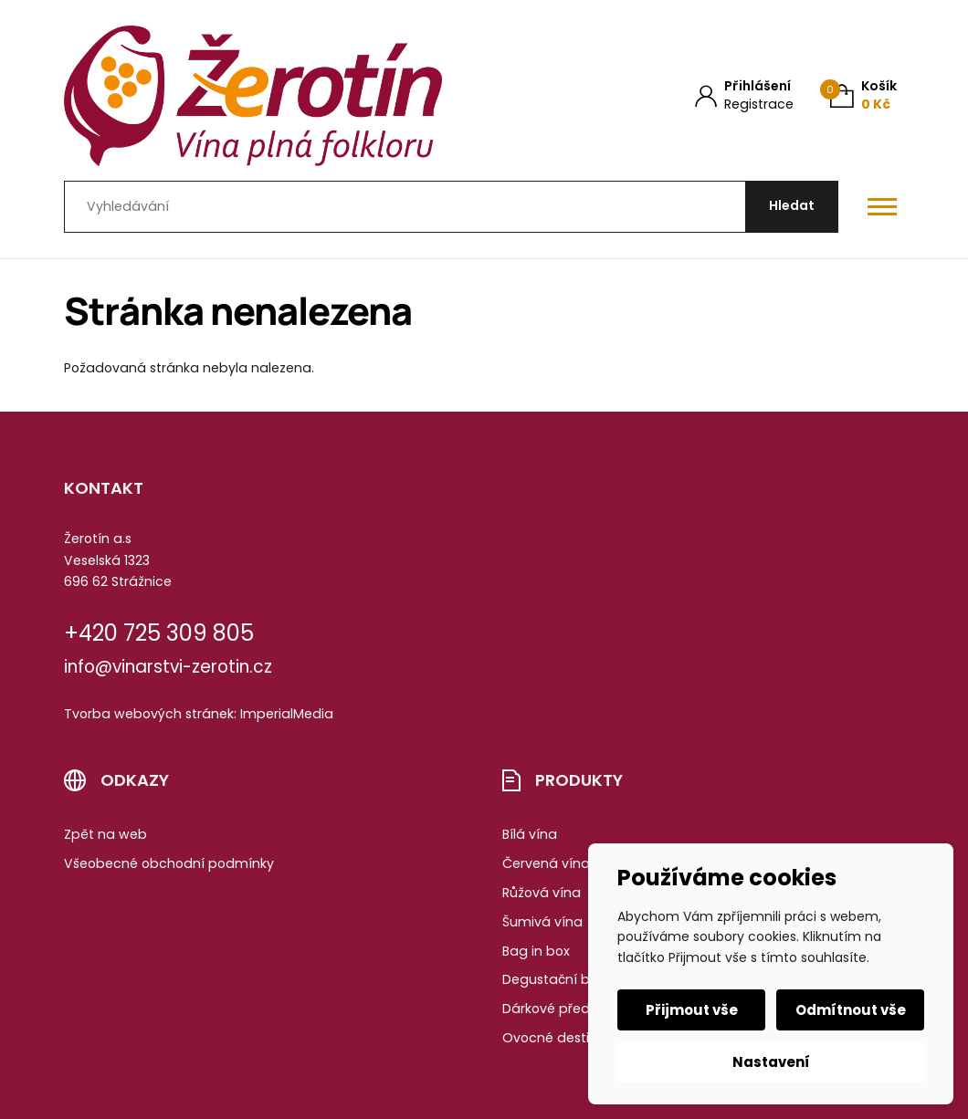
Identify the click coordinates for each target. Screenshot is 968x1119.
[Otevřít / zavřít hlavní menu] (882, 206)
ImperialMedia (286, 714)
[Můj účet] (744, 95)
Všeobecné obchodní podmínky (169, 863)
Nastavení (771, 1062)
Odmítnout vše (850, 1010)
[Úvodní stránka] (253, 96)
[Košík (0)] (863, 95)
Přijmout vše (692, 1010)
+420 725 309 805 (159, 633)
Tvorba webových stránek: (150, 714)
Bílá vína (529, 834)
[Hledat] (791, 207)
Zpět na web (105, 834)
